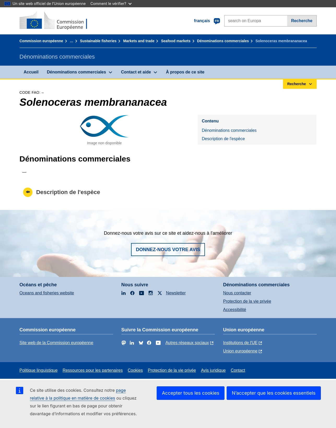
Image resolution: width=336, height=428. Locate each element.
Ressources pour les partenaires (93, 370)
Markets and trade (139, 41)
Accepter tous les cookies (190, 393)
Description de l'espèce (223, 139)
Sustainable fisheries (98, 41)
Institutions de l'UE (240, 342)
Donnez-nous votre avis (168, 249)
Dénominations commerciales (223, 41)
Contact (238, 370)
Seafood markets (176, 41)
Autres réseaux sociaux (187, 342)
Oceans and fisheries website (47, 293)
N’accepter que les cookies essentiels (274, 393)
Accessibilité (234, 309)
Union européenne (240, 351)
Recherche (302, 20)
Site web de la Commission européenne (56, 342)
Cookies (135, 370)
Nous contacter (237, 293)
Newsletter (176, 293)
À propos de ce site (185, 72)
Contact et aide (136, 72)
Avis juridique (213, 370)
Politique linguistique (39, 370)
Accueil (31, 72)
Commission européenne (41, 41)
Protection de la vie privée (247, 301)
